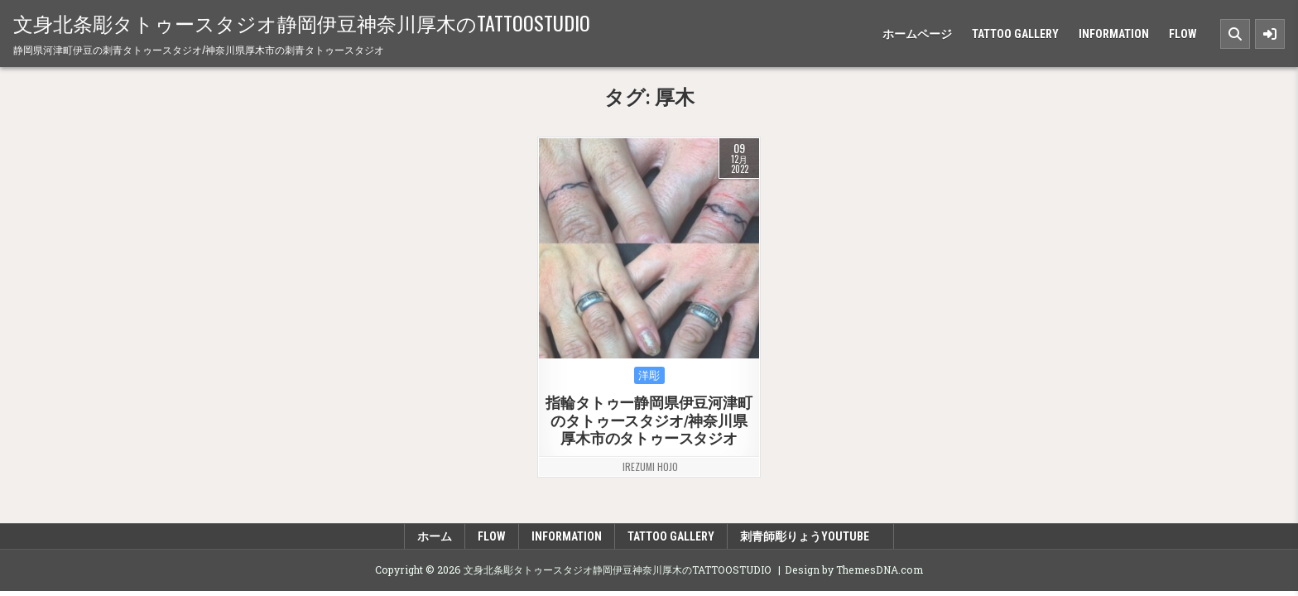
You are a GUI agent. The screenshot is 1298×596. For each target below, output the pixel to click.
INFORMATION (1114, 34)
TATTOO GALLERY (1015, 34)
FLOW (1183, 34)
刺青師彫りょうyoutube (810, 536)
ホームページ (917, 34)
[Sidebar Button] (1270, 34)
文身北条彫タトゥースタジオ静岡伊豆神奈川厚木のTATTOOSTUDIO (301, 22)
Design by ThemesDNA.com (854, 569)
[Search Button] (1235, 34)
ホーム (434, 536)
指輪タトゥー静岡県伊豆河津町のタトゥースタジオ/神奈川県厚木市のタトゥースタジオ (649, 420)
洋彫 (649, 375)
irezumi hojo (650, 467)
